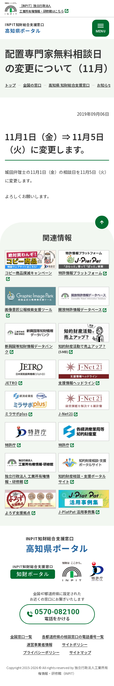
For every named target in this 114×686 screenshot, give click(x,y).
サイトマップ (80, 652)
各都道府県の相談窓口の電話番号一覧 (73, 636)
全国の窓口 (32, 85)
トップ (10, 85)
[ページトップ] (102, 222)
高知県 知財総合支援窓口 (69, 85)
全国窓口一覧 (21, 636)
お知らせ (104, 85)
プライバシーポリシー (41, 652)
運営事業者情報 (39, 644)
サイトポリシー (75, 644)
